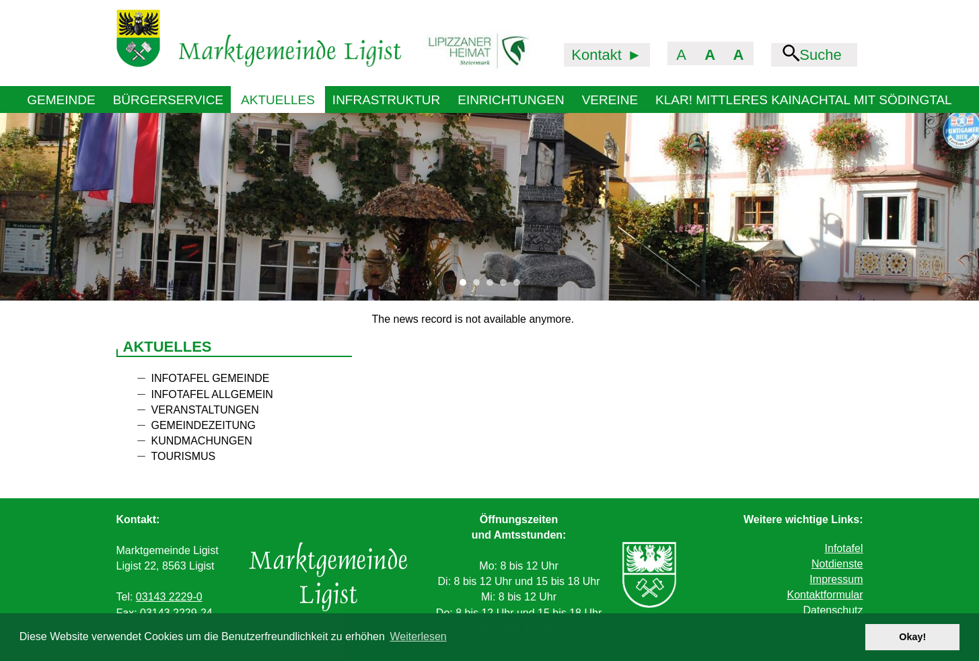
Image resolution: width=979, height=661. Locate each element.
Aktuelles (278, 100)
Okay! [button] (912, 636)
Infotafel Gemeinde (210, 378)
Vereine (610, 100)
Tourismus (183, 456)
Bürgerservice (168, 100)
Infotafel (844, 548)
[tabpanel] (489, 206)
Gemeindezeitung (203, 425)
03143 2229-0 (169, 596)
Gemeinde (61, 100)
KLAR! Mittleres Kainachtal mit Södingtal (803, 100)
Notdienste (837, 564)
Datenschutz (833, 610)
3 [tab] (493, 286)
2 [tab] (479, 286)
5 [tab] (520, 286)
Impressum (836, 579)
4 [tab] (506, 286)
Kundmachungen (201, 440)
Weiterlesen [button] (418, 636)
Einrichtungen (511, 100)
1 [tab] (466, 286)
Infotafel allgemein (212, 394)
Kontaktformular (825, 594)
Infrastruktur (386, 100)
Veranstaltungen (205, 410)
